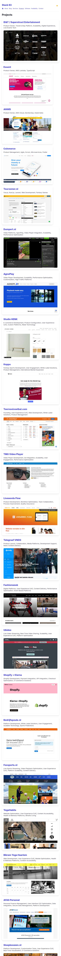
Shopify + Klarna (12, 675)
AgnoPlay (8, 274)
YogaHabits (9, 810)
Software (27, 8)
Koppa (7, 364)
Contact (41, 8)
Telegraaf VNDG (12, 540)
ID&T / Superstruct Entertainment (21, 22)
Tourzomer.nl (10, 189)
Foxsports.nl (10, 765)
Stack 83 (7, 5)
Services (15, 8)
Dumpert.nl (9, 229)
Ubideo (7, 630)
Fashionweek (10, 585)
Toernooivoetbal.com (15, 409)
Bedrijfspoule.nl (12, 720)
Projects (21, 8)
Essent (7, 67)
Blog (10, 8)
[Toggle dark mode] (57, 5)
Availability (34, 8)
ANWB (7, 109)
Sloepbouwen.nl (12, 945)
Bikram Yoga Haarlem (15, 855)
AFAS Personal (11, 900)
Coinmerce (9, 148)
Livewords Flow (12, 498)
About (6, 8)
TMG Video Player (13, 454)
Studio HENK (10, 319)
